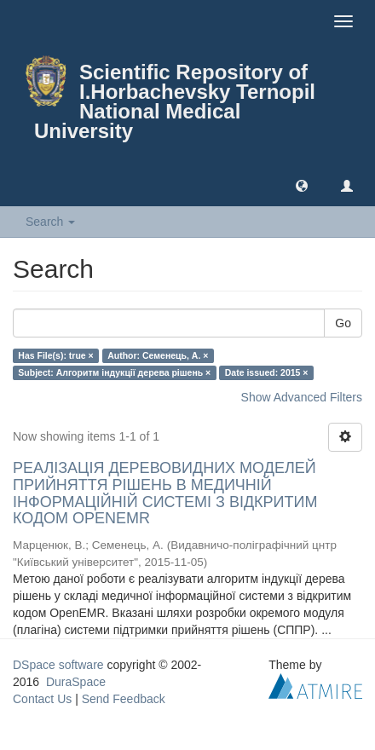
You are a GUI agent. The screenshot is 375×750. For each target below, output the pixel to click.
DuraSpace (76, 682)
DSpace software (58, 665)
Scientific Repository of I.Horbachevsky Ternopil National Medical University (174, 101)
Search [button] (50, 221)
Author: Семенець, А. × (157, 355)
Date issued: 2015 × (267, 372)
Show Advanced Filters (301, 397)
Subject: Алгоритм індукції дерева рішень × (114, 372)
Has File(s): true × (55, 355)
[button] (301, 184)
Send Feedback (123, 699)
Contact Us (42, 699)
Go (343, 323)
